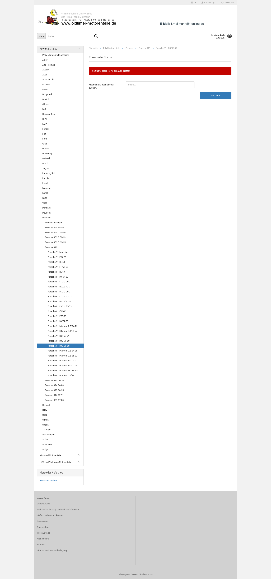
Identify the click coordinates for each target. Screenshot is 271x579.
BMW (45, 89)
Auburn (45, 69)
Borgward (47, 94)
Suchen (215, 95)
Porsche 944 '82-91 (54, 395)
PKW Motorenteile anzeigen (55, 55)
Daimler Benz (48, 114)
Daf (44, 109)
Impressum (42, 521)
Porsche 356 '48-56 (54, 227)
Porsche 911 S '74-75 (58, 321)
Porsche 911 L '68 (56, 262)
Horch (45, 163)
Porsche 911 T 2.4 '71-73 (60, 296)
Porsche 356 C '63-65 (55, 242)
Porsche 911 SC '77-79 (58, 336)
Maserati (46, 188)
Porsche (46, 217)
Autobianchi (48, 79)
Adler (44, 60)
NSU (44, 198)
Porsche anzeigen (53, 222)
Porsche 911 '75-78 (57, 316)
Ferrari (45, 129)
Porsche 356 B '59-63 (55, 237)
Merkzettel (227, 2)
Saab (44, 415)
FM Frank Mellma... (49, 480)
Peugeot (46, 212)
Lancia (45, 178)
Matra (45, 193)
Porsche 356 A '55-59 (55, 232)
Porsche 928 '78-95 (54, 390)
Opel (44, 202)
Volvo (45, 439)
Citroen (45, 104)
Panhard (46, 207)
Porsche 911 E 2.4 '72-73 (59, 301)
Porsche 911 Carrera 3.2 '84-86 (62, 350)
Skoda (45, 424)
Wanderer (47, 444)
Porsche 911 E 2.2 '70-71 (59, 286)
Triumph (46, 429)
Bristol (45, 99)
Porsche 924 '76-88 (54, 385)
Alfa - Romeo (48, 65)
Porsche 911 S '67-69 (58, 277)
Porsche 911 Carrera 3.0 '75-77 (62, 331)
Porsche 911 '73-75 (57, 311)
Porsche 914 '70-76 (54, 380)
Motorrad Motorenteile (50, 455)
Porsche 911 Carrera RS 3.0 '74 (62, 365)
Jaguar (45, 168)
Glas (44, 143)
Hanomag (47, 153)
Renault (46, 405)
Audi (44, 74)
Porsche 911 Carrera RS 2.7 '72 (62, 360)
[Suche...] (41, 36)
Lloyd (45, 183)
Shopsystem (125, 574)
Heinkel (46, 158)
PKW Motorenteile (48, 49)
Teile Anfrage (43, 533)
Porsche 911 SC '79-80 (58, 341)
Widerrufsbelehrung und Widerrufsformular (58, 509)
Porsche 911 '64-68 (57, 257)
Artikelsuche (43, 538)
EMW (45, 124)
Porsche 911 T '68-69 (58, 267)
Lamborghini (48, 173)
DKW (44, 119)
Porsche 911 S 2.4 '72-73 (60, 306)
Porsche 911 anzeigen (58, 252)
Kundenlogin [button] (208, 2)
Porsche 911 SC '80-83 (58, 346)
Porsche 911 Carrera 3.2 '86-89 (62, 355)
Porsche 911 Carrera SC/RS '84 (63, 370)
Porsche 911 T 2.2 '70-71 (60, 281)
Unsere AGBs (43, 503)
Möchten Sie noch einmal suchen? (101, 86)
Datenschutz (43, 527)
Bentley (46, 84)
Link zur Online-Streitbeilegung (52, 550)
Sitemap (41, 544)
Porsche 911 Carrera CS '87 (61, 375)
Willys (45, 449)
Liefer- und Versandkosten (50, 515)
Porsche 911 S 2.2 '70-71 (60, 291)
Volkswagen (48, 434)
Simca (45, 419)
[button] (193, 2)
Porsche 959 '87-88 (54, 400)
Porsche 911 (51, 247)
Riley (44, 410)
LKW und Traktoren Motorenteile (55, 462)
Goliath (45, 148)
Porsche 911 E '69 (56, 272)
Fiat (44, 134)
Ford (44, 138)
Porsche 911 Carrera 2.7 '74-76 (62, 326)
